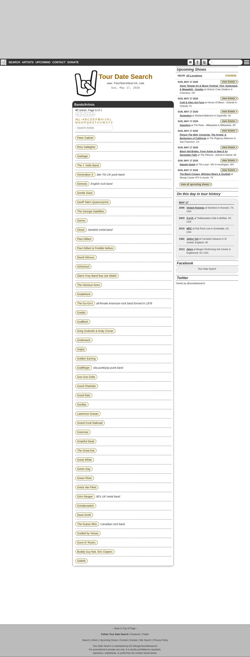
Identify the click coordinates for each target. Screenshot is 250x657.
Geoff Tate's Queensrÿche (93, 202)
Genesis (82, 183)
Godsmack (83, 340)
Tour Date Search (207, 269)
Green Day (83, 468)
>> (92, 114)
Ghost (80, 229)
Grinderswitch (85, 505)
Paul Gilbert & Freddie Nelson (95, 248)
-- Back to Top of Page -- (125, 628)
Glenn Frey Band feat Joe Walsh (97, 275)
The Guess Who (87, 524)
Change (230, 75)
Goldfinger (83, 367)
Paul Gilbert (84, 239)
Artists (28, 62)
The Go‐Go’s (85, 303)
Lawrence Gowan (87, 413)
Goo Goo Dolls (86, 377)
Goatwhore (83, 294)
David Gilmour (86, 257)
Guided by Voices (87, 533)
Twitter (145, 634)
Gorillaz (81, 404)
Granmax (82, 432)
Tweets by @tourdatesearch (190, 283)
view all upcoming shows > (196, 184)
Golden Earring (86, 358)
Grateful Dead (85, 441)
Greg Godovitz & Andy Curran (95, 331)
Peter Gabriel (85, 137)
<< (78, 114)
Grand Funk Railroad (90, 422)
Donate (73, 62)
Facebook (135, 634)
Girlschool (83, 266)
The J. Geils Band (88, 165)
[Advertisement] (125, 29)
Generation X (85, 174)
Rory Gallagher (86, 147)
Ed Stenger (135, 646)
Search (14, 62)
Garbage (82, 156)
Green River (84, 478)
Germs (81, 220)
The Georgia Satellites (90, 211)
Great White (84, 459)
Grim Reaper (85, 496)
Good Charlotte (86, 386)
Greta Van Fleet (86, 487)
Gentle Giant (85, 193)
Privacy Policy (160, 640)
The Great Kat (85, 450)
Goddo (81, 312)
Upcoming (43, 62)
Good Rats (83, 395)
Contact (58, 62)
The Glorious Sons (88, 285)
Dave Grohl (84, 514)
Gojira (80, 349)
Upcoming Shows (109, 640)
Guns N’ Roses (86, 542)
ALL (77, 119)
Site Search (145, 640)
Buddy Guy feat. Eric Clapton (94, 551)
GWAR (81, 560)
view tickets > (229, 81)
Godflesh (82, 321)
